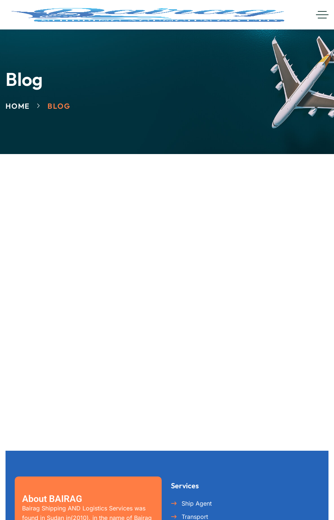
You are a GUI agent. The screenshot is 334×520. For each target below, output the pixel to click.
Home (18, 106)
